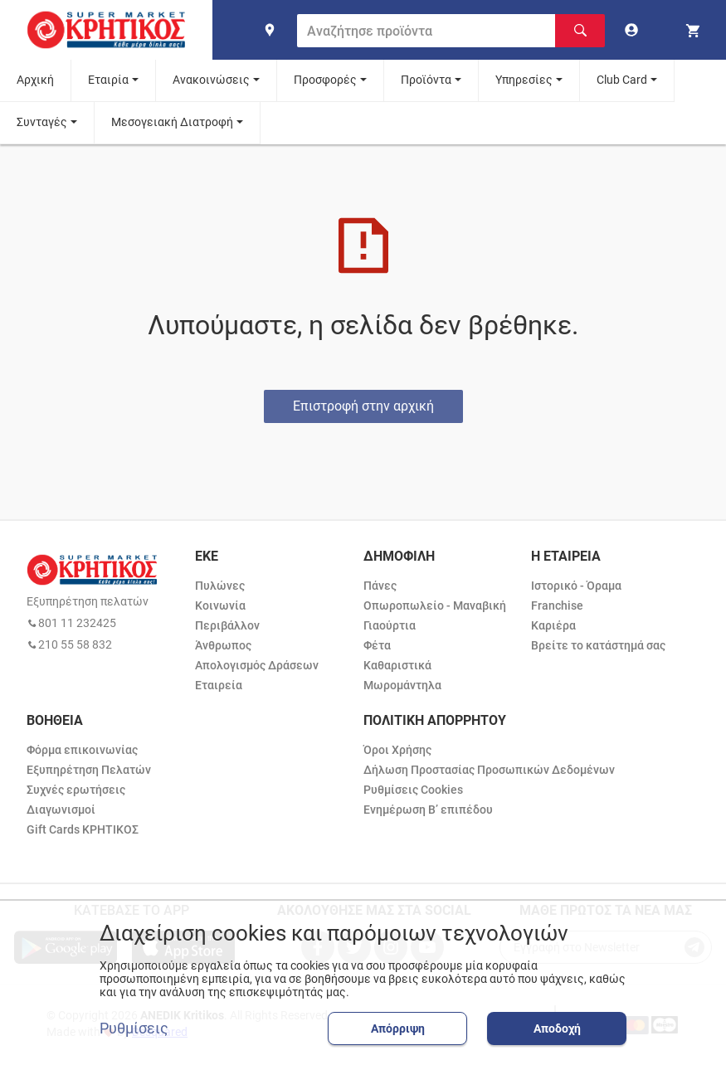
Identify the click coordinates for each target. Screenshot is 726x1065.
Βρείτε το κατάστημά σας (598, 645)
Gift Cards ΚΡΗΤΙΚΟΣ (83, 829)
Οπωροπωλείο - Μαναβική (434, 605)
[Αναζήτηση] (580, 30)
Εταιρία (108, 79)
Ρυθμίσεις (134, 1028)
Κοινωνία (220, 605)
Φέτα (377, 645)
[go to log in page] (635, 30)
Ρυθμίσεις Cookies (413, 789)
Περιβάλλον (227, 625)
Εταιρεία (218, 685)
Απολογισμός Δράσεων (257, 665)
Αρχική (35, 79)
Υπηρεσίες (524, 79)
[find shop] (270, 29)
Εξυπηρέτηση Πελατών (89, 769)
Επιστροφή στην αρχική (363, 406)
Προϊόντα (426, 79)
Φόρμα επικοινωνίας (82, 749)
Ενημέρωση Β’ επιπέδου (428, 809)
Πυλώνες (220, 585)
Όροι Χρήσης (397, 749)
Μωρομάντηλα (402, 685)
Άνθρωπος (223, 645)
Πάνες (380, 585)
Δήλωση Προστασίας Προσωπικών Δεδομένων (489, 769)
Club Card (622, 79)
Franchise (557, 605)
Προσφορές (325, 79)
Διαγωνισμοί (61, 809)
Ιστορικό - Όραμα (576, 585)
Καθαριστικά (397, 665)
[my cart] (695, 30)
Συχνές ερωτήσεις (76, 789)
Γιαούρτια (389, 625)
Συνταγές (42, 122)
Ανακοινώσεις (211, 79)
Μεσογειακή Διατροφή (172, 122)
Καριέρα (553, 625)
